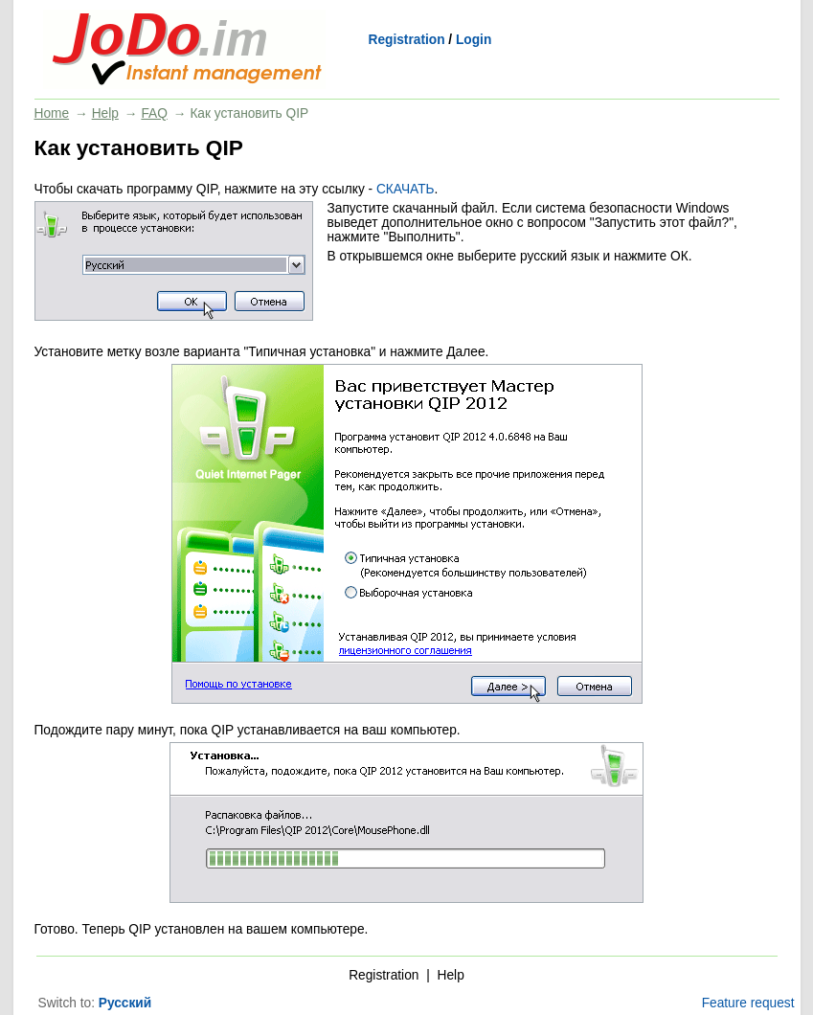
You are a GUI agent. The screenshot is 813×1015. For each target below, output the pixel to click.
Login (473, 40)
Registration (407, 40)
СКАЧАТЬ (405, 189)
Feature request (748, 1003)
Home (52, 113)
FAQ (154, 113)
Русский (125, 1003)
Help (105, 113)
